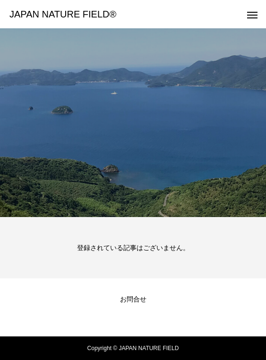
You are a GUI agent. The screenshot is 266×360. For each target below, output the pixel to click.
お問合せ (133, 299)
